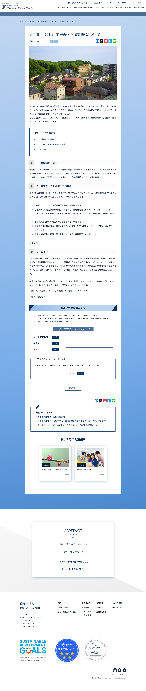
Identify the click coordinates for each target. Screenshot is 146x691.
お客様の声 (99, 7)
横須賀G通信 (139, 7)
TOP (57, 7)
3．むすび (40, 149)
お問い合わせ (117, 607)
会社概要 (85, 607)
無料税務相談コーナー (68, 291)
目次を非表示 (49, 133)
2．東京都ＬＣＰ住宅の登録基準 (49, 144)
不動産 (53, 41)
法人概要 (109, 7)
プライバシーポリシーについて (51, 358)
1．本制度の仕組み (44, 139)
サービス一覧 (66, 7)
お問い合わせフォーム (118, 2)
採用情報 (119, 7)
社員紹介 (87, 615)
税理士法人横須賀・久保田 (30, 605)
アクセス (87, 618)
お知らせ (128, 7)
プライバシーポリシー (118, 674)
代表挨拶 (87, 611)
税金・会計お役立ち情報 (83, 7)
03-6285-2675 (97, 2)
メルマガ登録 (136, 2)
